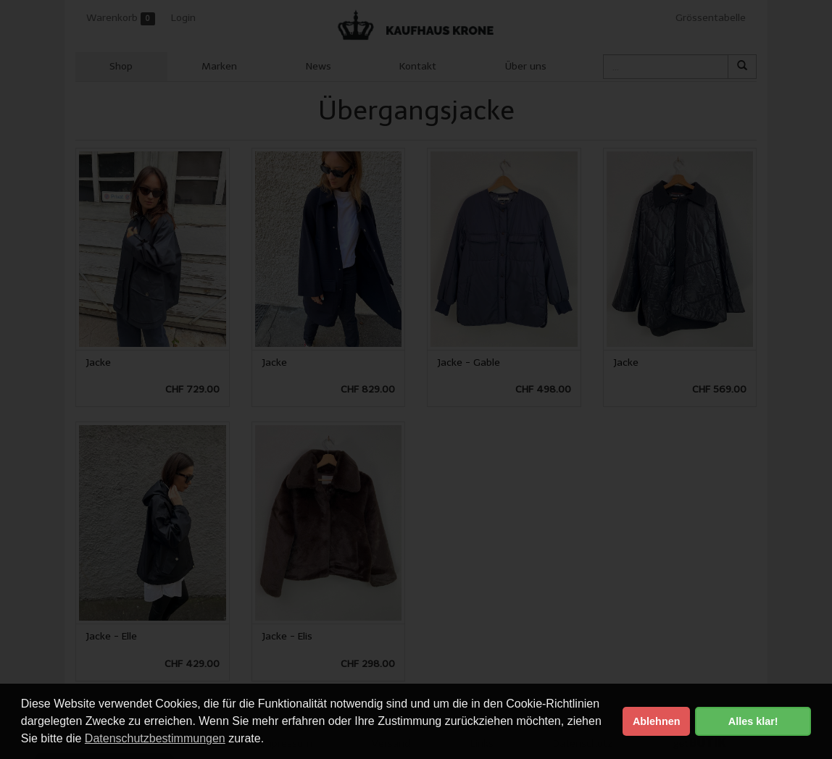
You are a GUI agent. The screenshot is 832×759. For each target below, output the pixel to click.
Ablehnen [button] (657, 721)
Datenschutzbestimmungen (155, 738)
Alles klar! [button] (753, 721)
